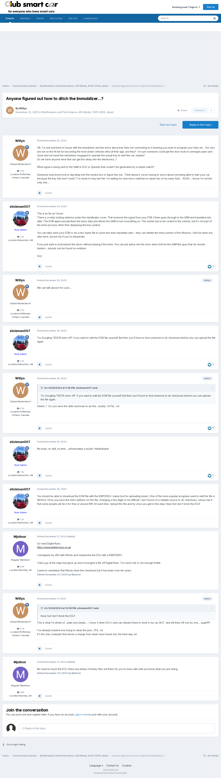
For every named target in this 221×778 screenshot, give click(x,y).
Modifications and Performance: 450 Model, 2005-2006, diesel (77, 112)
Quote (48, 192)
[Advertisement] (110, 55)
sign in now (81, 714)
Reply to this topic (200, 124)
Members (25, 18)
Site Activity (56, 18)
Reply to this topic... (34, 728)
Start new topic (168, 124)
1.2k (20, 236)
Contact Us (112, 765)
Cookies (127, 765)
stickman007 (20, 206)
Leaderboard (91, 18)
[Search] (175, 18)
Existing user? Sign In (186, 7)
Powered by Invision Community (110, 773)
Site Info (73, 18)
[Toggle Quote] (42, 387)
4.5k (20, 170)
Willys (23, 108)
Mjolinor (20, 536)
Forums (10, 20)
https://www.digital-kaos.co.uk (54, 547)
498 (20, 566)
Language (96, 765)
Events (40, 18)
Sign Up (211, 7)
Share (182, 110)
